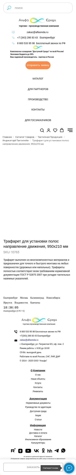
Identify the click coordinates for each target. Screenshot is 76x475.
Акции (38, 415)
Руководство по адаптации (38, 407)
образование (45, 439)
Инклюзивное (31, 439)
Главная (7, 136)
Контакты (38, 387)
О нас (38, 375)
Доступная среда (38, 411)
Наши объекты (38, 379)
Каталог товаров (24, 136)
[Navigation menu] (70, 130)
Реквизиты (38, 391)
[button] (38, 65)
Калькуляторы (38, 443)
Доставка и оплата (38, 433)
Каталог (38, 436)
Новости (38, 429)
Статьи (38, 419)
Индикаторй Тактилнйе (15, 140)
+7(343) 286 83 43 (28, 336)
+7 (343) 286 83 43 (27, 37)
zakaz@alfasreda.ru (37, 32)
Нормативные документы (38, 403)
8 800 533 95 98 (26, 43)
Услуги (38, 383)
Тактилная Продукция (50, 136)
